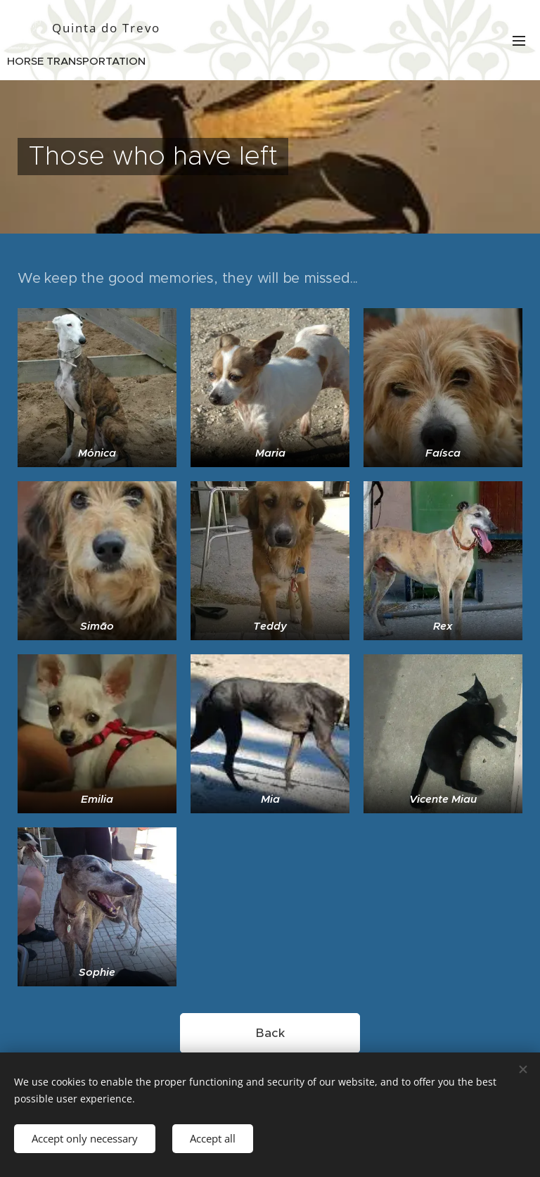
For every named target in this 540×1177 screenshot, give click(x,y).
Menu (519, 41)
